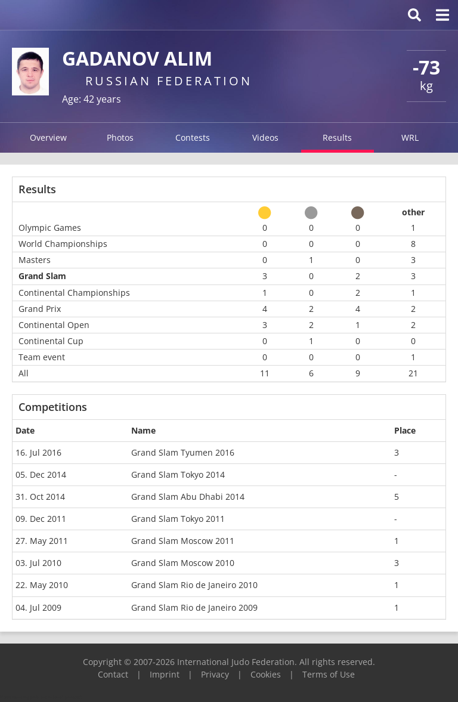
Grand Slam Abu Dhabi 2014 (188, 496)
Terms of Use (328, 674)
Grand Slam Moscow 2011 (182, 540)
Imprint (165, 674)
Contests (192, 137)
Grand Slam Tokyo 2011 (178, 518)
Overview (48, 137)
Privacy (215, 674)
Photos (120, 137)
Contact (113, 674)
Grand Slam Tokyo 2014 (178, 474)
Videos (265, 137)
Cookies (265, 674)
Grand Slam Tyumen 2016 (182, 452)
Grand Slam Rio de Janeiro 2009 (194, 607)
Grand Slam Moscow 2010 (182, 562)
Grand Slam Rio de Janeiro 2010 (194, 584)
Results (337, 137)
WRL (410, 137)
